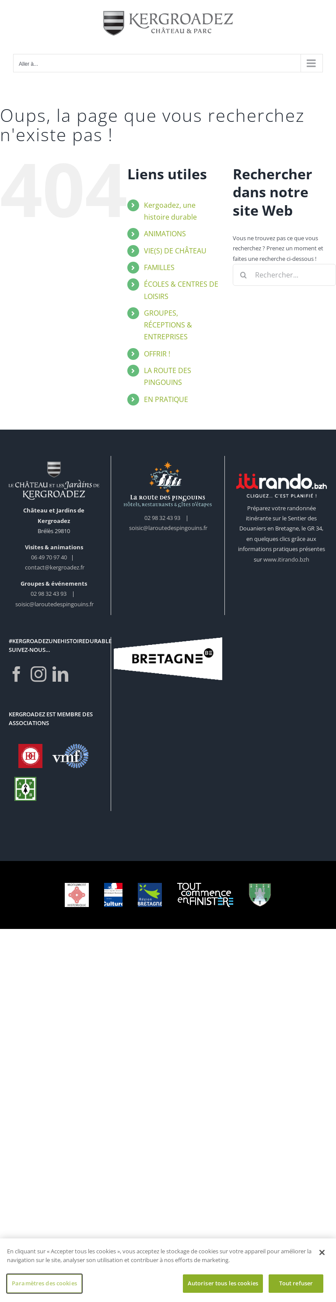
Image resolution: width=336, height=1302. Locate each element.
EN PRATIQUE (166, 399)
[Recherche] (244, 275)
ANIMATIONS (165, 233)
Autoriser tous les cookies (223, 1285)
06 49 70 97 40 (49, 557)
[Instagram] (38, 674)
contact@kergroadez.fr (54, 567)
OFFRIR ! (157, 354)
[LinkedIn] (60, 674)
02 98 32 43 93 (48, 594)
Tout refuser (296, 1285)
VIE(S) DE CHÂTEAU (175, 251)
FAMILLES (159, 267)
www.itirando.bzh (286, 559)
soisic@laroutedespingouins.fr (54, 604)
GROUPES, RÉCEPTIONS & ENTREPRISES (168, 325)
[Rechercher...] (284, 275)
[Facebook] (16, 674)
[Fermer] (322, 1254)
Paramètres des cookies (44, 1285)
